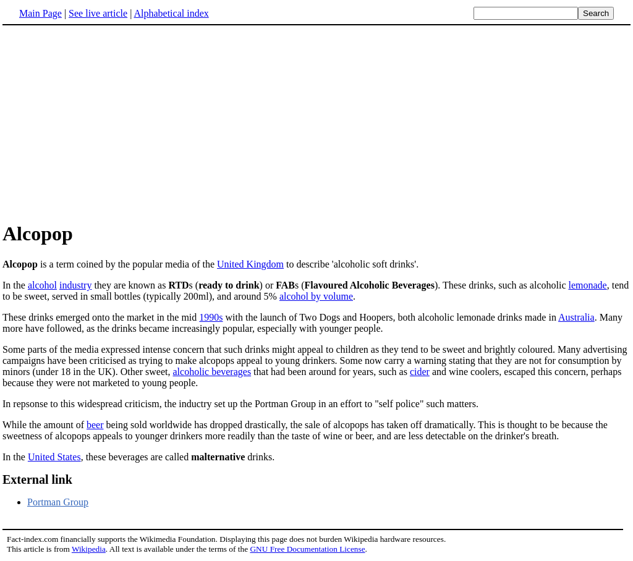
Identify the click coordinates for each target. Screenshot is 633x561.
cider (420, 371)
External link (37, 479)
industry (75, 285)
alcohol (42, 285)
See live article (98, 13)
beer (95, 425)
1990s (211, 317)
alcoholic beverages (212, 371)
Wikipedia (89, 549)
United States (54, 457)
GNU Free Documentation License (307, 549)
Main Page (40, 13)
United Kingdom (250, 264)
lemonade (587, 285)
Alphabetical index (171, 13)
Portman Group (57, 502)
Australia (576, 317)
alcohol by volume (316, 296)
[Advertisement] (106, 122)
